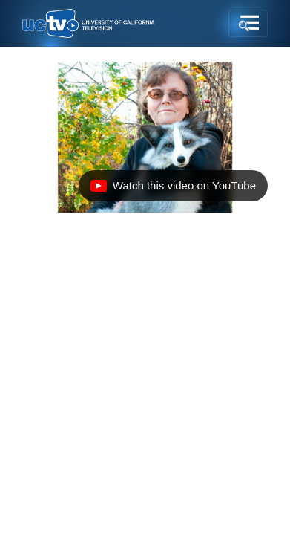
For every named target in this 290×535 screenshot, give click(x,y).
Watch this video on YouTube (173, 189)
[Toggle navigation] (248, 24)
